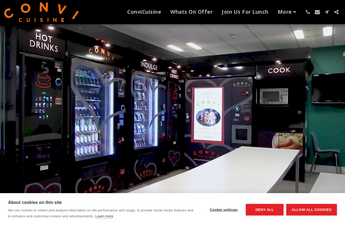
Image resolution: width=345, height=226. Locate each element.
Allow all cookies (312, 210)
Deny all (265, 210)
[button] (307, 12)
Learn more (104, 216)
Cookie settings (224, 210)
